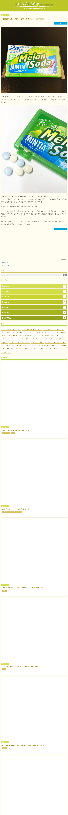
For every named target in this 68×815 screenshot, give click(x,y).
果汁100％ (33, 329)
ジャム (26, 345)
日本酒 (7, 349)
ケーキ (7, 332)
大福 (23, 342)
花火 (19, 329)
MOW (43, 345)
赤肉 (3, 332)
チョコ (3, 345)
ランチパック (33, 349)
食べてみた (5, 262)
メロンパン (17, 339)
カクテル (29, 332)
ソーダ (14, 329)
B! (60, 23)
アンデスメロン (55, 335)
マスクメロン (25, 329)
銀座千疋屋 (14, 349)
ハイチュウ (32, 345)
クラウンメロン (61, 342)
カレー (18, 342)
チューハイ (49, 349)
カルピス (51, 332)
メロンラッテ (43, 339)
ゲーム (57, 332)
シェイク (40, 335)
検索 (65, 275)
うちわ (48, 345)
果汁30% (15, 335)
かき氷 (53, 342)
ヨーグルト (42, 349)
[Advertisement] (34, 245)
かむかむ (47, 335)
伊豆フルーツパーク (17, 345)
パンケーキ (5, 342)
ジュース (9, 329)
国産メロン (28, 335)
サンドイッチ (46, 329)
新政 (3, 349)
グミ (9, 352)
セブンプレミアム (6, 335)
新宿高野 (63, 332)
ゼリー (39, 329)
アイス (3, 329)
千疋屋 (8, 345)
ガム (23, 339)
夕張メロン (4, 339)
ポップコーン (57, 349)
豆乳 (53, 329)
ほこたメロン (52, 339)
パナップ (21, 335)
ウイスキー (12, 342)
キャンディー (62, 345)
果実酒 (59, 339)
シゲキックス (34, 339)
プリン (11, 339)
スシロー (41, 342)
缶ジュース (44, 332)
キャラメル (55, 345)
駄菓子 (28, 339)
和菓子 (28, 342)
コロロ (38, 345)
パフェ (34, 335)
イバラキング (24, 349)
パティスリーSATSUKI (16, 332)
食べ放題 (4, 352)
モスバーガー (36, 332)
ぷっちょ (47, 342)
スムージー (34, 342)
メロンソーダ (5, 265)
